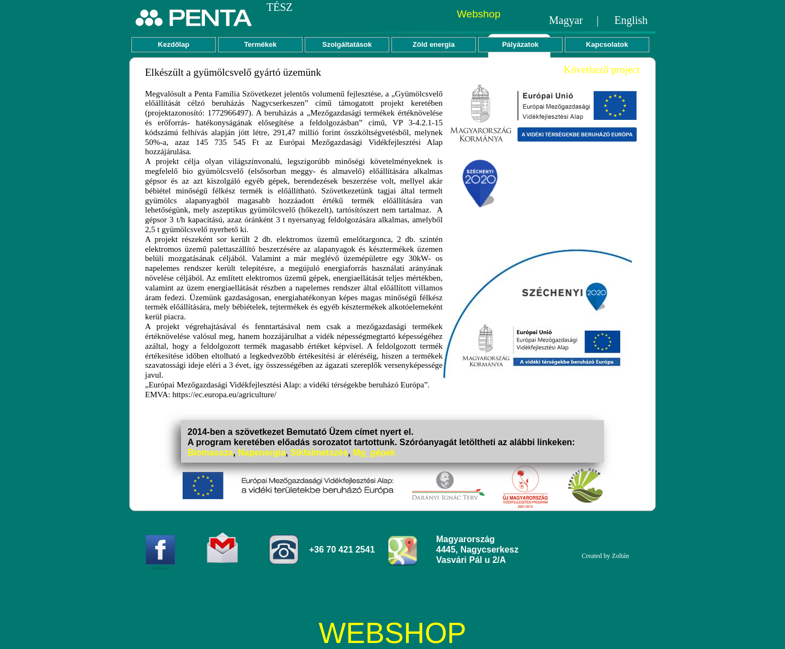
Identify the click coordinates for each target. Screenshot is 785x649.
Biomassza (210, 452)
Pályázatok (520, 44)
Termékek (260, 44)
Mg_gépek (374, 452)
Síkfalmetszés (319, 452)
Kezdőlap (174, 44)
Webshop (478, 14)
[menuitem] (174, 44)
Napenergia (261, 452)
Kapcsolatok (607, 44)
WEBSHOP (393, 633)
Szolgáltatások (347, 44)
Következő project (602, 69)
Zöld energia (434, 44)
